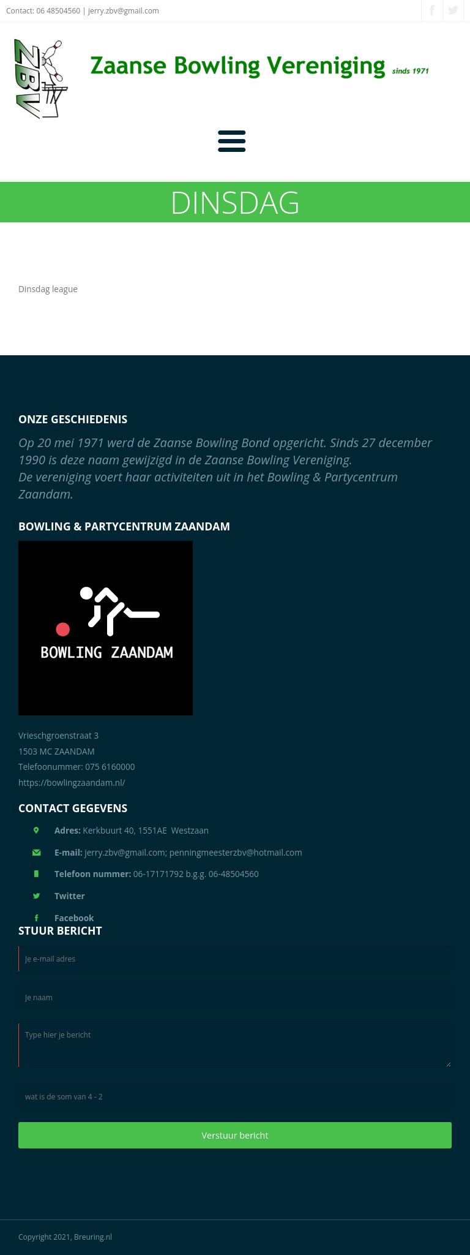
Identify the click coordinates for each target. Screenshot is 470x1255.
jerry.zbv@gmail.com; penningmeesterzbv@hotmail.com (178, 852)
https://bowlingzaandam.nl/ (71, 782)
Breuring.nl (93, 1237)
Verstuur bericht (234, 1135)
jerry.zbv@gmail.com (123, 11)
